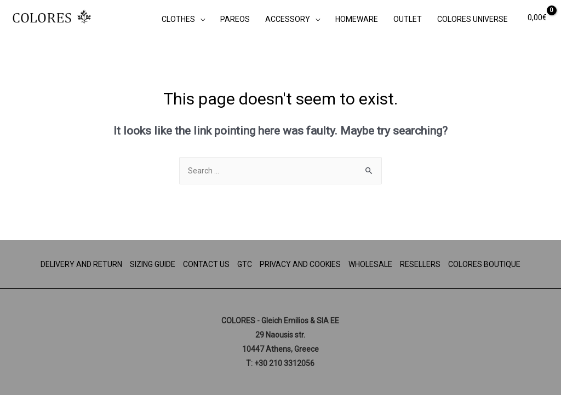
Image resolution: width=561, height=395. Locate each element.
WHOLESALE (370, 264)
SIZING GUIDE (152, 264)
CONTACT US (206, 264)
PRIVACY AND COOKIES (300, 264)
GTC (244, 264)
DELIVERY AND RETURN (81, 264)
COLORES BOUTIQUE (484, 264)
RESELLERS (420, 264)
